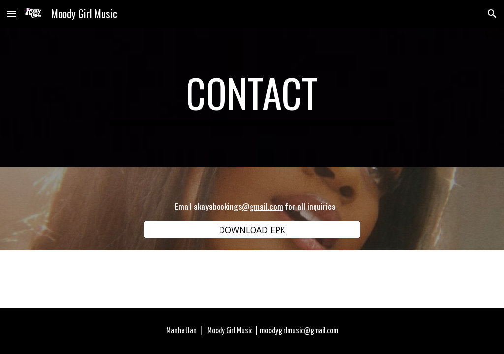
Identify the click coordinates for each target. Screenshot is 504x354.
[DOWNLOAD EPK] (252, 229)
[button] (12, 13)
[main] (251, 97)
